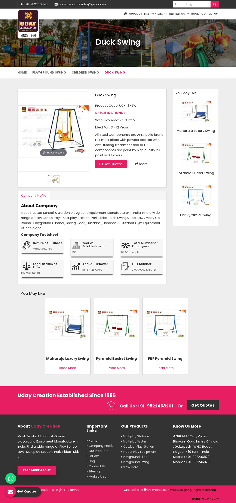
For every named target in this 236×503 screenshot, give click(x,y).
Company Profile (33, 195)
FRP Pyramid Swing (195, 215)
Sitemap (94, 471)
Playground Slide (134, 457)
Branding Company (205, 499)
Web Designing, (181, 490)
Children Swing (85, 72)
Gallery (93, 456)
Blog (91, 461)
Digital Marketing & (206, 490)
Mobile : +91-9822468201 (192, 456)
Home (22, 72)
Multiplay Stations (135, 436)
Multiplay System (134, 441)
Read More (67, 368)
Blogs (195, 14)
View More (129, 467)
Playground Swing (49, 72)
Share (141, 164)
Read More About (37, 470)
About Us (135, 14)
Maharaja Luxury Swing (196, 131)
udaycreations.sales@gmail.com (81, 4)
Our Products (155, 14)
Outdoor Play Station (137, 446)
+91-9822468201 (34, 4)
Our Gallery (179, 14)
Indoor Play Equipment (138, 452)
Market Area (97, 476)
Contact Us (209, 14)
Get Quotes (111, 164)
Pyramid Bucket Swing (195, 173)
